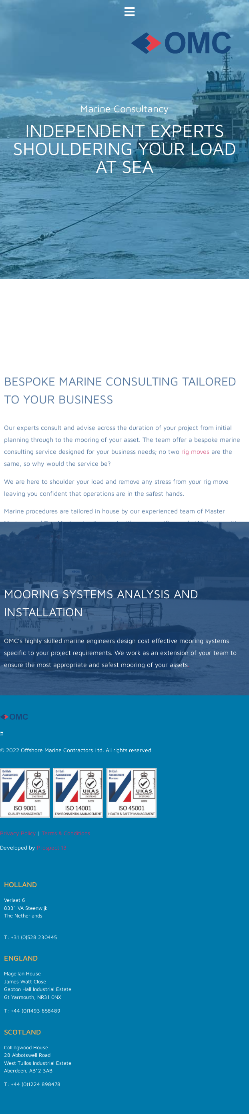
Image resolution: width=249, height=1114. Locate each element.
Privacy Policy (18, 833)
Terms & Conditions (66, 833)
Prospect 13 (51, 847)
